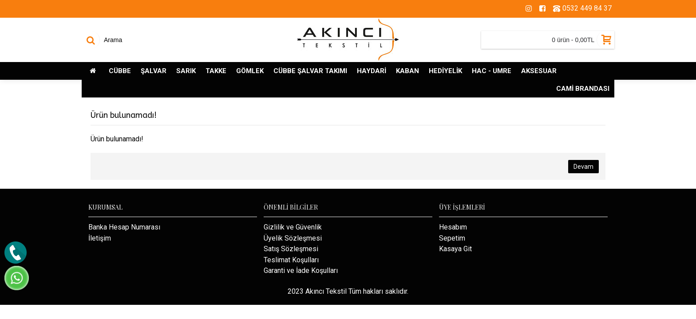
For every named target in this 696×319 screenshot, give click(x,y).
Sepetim (452, 238)
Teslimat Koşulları (291, 260)
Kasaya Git (455, 249)
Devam (583, 166)
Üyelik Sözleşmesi (293, 238)
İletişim (99, 238)
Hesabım (453, 227)
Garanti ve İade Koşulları (301, 270)
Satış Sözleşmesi (291, 249)
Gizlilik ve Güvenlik (293, 227)
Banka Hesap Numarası (124, 227)
